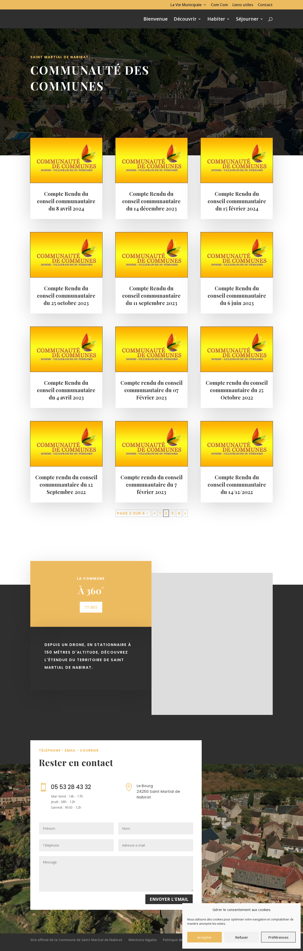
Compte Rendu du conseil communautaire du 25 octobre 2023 (66, 300)
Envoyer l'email (169, 899)
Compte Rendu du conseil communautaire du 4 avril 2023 (66, 394)
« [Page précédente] (154, 517)
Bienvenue (155, 19)
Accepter (204, 937)
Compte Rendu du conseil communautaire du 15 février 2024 (237, 205)
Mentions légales (143, 940)
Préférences (278, 937)
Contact (265, 5)
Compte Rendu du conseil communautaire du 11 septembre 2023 (151, 300)
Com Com (219, 5)
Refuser (241, 937)
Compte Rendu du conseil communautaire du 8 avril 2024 (66, 205)
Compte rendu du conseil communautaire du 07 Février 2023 (151, 394)
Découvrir (185, 19)
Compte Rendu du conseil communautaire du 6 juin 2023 (237, 300)
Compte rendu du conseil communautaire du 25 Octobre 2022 (237, 394)
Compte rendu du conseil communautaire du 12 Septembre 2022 (66, 489)
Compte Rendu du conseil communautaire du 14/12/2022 (237, 489)
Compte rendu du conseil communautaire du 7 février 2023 (151, 489)
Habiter (216, 19)
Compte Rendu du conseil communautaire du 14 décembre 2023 (151, 205)
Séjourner (247, 19)
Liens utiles (242, 5)
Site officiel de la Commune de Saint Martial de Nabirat (76, 940)
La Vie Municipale (186, 5)
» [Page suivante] (185, 517)
